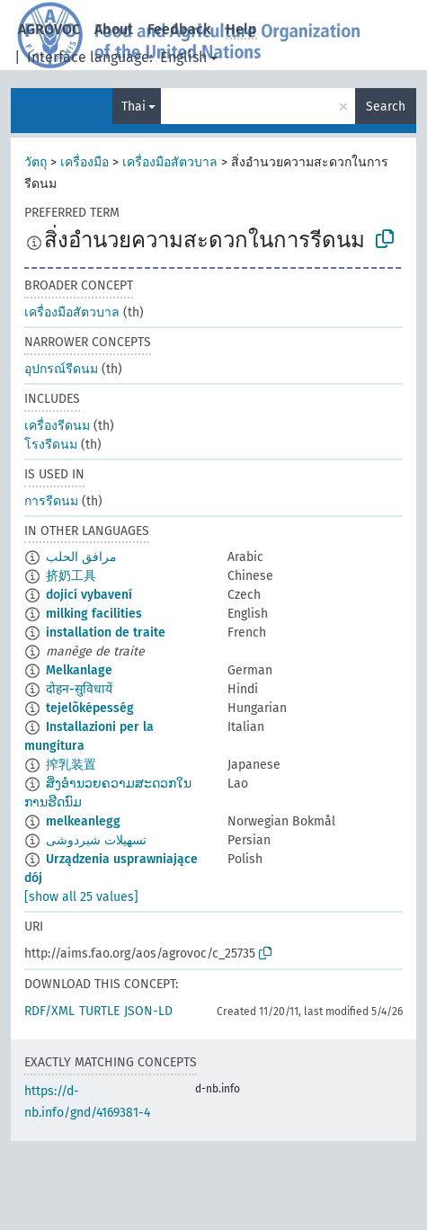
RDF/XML (49, 1011)
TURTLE (99, 1011)
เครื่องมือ (84, 162)
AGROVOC (49, 29)
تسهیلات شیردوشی (96, 840)
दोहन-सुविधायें (79, 689)
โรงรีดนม (50, 444)
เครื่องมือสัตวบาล (170, 162)
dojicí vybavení (89, 594)
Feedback (179, 29)
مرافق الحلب (81, 557)
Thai (133, 106)
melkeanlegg (83, 821)
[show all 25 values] (81, 897)
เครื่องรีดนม (57, 425)
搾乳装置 (71, 764)
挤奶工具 (71, 576)
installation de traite (105, 632)
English (183, 57)
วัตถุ (35, 162)
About (113, 29)
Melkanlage (79, 670)
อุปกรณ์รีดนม (61, 369)
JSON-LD (148, 1011)
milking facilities (94, 613)
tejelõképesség (90, 708)
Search (385, 106)
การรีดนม (51, 501)
